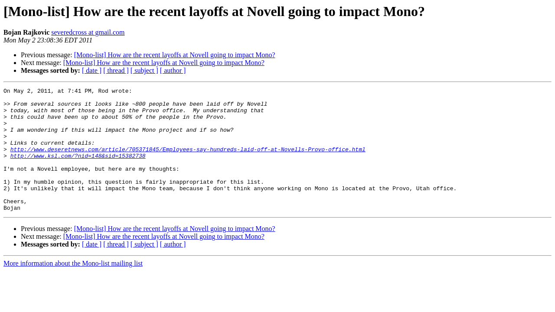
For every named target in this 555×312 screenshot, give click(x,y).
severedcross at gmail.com (87, 32)
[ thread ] (116, 70)
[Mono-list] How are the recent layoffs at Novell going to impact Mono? (174, 54)
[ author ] (173, 70)
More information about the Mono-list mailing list (73, 288)
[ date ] (91, 70)
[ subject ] (144, 70)
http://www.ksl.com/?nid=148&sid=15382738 (78, 170)
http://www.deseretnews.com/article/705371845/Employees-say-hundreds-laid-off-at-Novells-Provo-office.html (188, 162)
